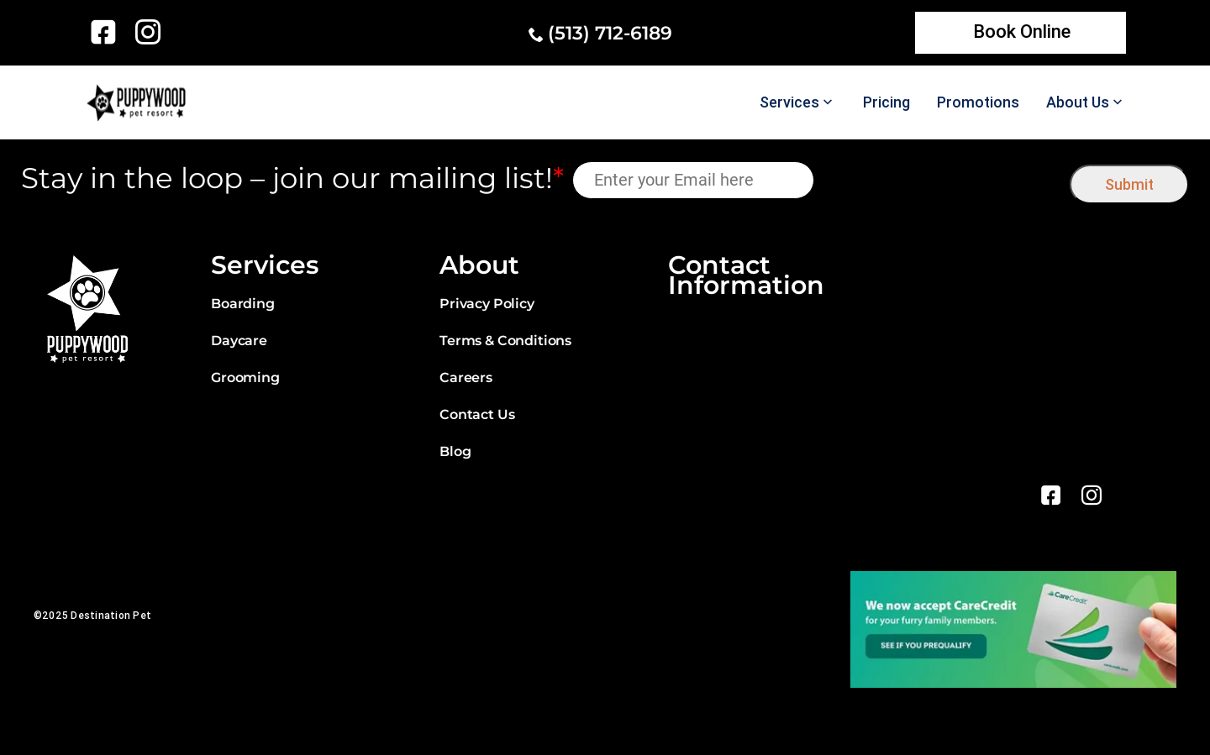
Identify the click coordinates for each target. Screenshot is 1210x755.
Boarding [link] (243, 304)
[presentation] (942, 180)
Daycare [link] (239, 341)
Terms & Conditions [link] (505, 341)
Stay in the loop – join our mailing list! (292, 178)
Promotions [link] (978, 102)
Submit (1129, 184)
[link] (106, 32)
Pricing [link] (886, 102)
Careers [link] (465, 377)
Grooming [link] (245, 377)
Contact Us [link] (476, 414)
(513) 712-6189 (610, 33)
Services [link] (789, 102)
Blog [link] (455, 451)
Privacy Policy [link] (486, 304)
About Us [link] (1077, 102)
